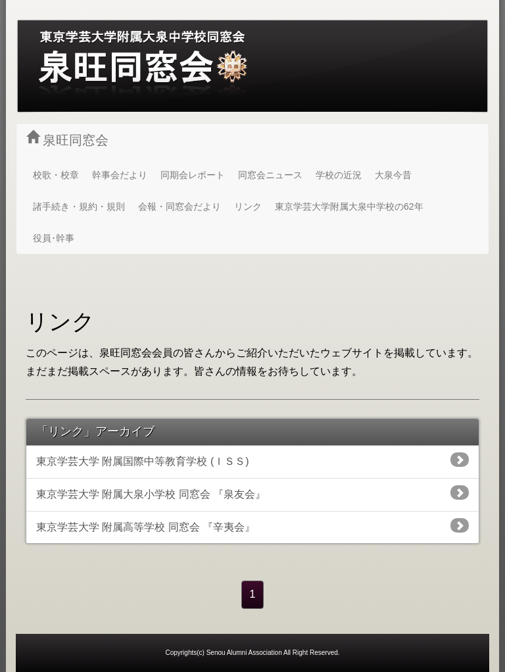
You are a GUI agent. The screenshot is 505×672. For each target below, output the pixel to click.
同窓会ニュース (270, 175)
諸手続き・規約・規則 (79, 206)
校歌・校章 (56, 175)
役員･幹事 (53, 238)
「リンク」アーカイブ (95, 431)
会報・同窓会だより (179, 206)
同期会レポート (192, 175)
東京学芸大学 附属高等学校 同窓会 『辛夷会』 (252, 525)
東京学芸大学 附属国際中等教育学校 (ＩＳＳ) (252, 459)
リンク (248, 206)
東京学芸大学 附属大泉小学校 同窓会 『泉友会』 (252, 492)
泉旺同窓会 (67, 138)
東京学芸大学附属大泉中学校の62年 (349, 206)
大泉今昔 (393, 175)
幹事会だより (119, 175)
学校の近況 (339, 175)
